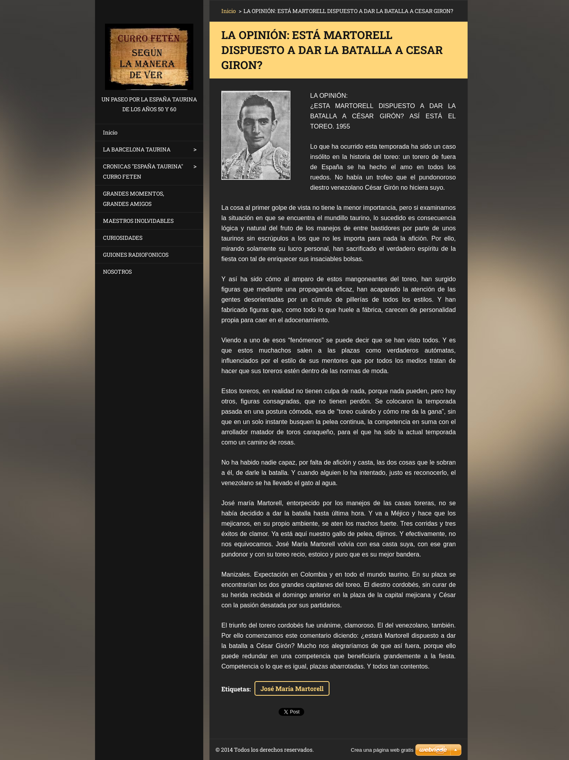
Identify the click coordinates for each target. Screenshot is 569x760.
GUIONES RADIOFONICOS (135, 254)
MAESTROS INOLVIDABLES (138, 220)
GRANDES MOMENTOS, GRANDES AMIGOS (133, 198)
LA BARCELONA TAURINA (136, 149)
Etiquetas (235, 689)
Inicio (110, 132)
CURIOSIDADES (122, 237)
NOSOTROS (117, 271)
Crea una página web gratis (382, 750)
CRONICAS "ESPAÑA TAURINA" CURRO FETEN (143, 171)
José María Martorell (292, 688)
